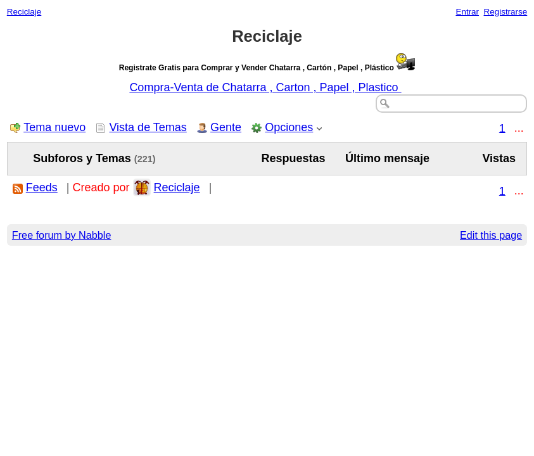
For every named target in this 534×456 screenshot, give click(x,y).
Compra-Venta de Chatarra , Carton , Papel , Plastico (265, 87)
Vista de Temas (147, 127)
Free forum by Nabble (61, 235)
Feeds (42, 187)
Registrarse (506, 11)
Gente (225, 127)
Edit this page (491, 235)
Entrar (467, 11)
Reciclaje (24, 11)
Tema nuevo (54, 127)
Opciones (289, 127)
